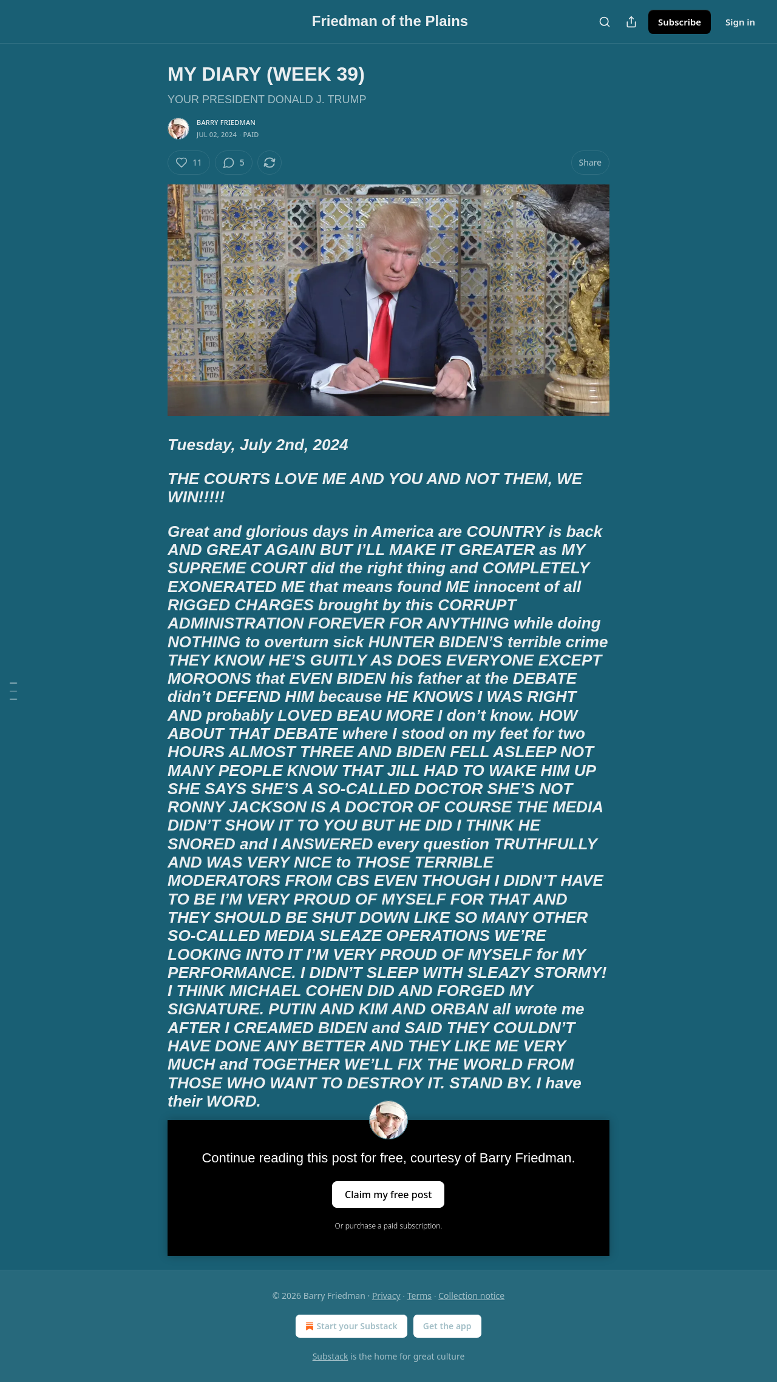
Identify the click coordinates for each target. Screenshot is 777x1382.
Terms (419, 1295)
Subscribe (679, 22)
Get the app (447, 1326)
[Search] (604, 22)
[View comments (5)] (234, 162)
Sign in (740, 22)
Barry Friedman (226, 122)
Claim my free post (388, 1194)
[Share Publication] (631, 22)
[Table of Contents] (13, 691)
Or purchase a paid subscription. (389, 1226)
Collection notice (471, 1295)
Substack (330, 1356)
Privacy (386, 1295)
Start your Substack (350, 1326)
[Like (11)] (189, 162)
